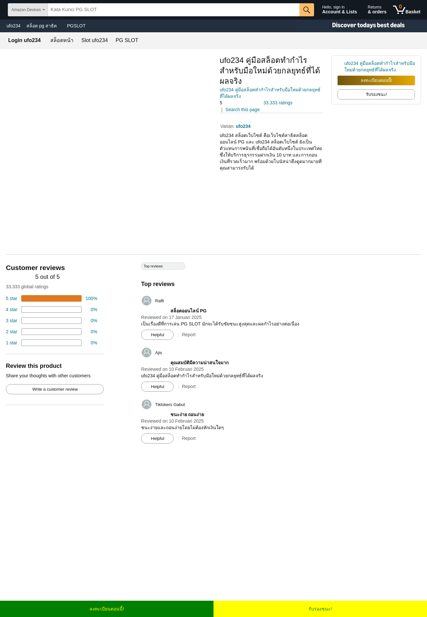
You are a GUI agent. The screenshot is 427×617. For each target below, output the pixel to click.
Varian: (228, 126)
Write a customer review (55, 389)
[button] (238, 102)
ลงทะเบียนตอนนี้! (376, 80)
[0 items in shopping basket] (406, 10)
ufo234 (14, 25)
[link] (341, 66)
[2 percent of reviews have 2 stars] (51, 331)
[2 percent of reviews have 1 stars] (51, 342)
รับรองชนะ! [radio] (376, 94)
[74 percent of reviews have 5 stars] (51, 298)
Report (189, 334)
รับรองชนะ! (320, 608)
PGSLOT (76, 25)
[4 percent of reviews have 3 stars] (51, 320)
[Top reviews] (213, 355)
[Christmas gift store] (361, 26)
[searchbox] (173, 10)
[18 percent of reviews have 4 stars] (51, 309)
